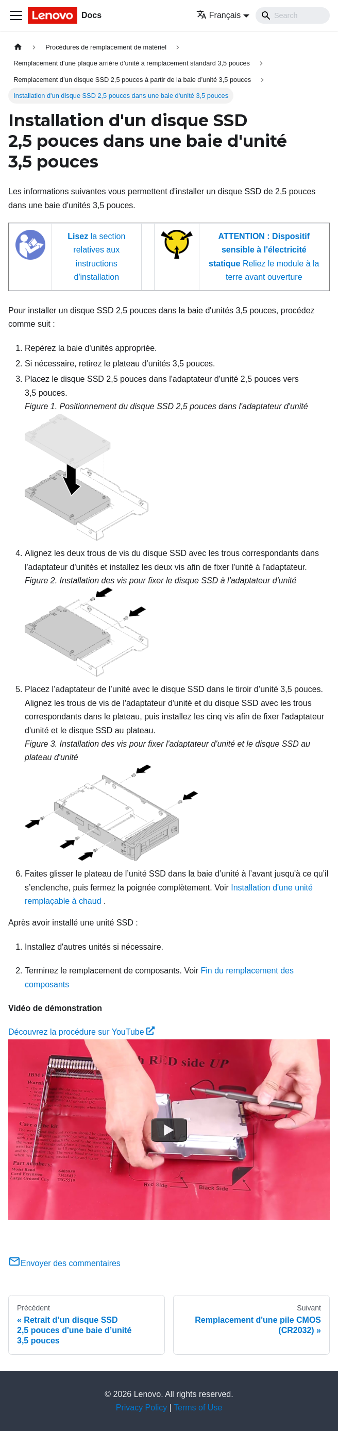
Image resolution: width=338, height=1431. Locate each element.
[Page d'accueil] (18, 47)
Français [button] (218, 15)
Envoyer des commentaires (64, 1263)
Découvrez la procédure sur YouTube (81, 1032)
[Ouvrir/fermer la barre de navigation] (16, 15)
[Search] (293, 15)
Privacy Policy (141, 1407)
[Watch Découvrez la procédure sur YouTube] (169, 1129)
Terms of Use (198, 1407)
